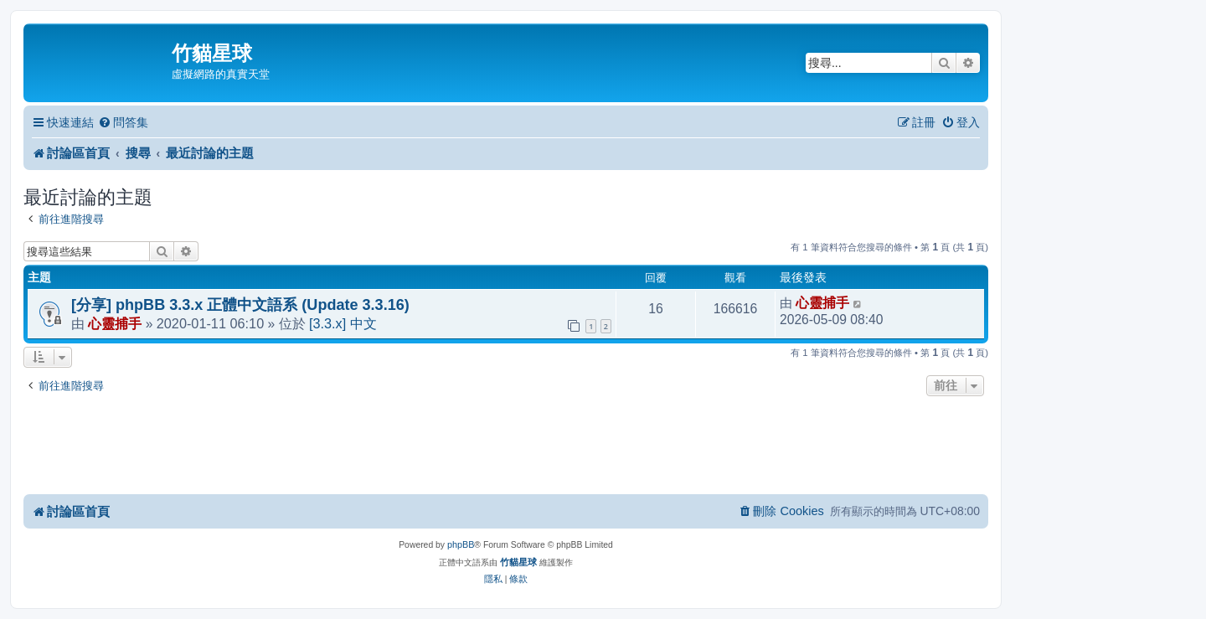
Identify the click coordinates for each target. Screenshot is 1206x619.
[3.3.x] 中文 (343, 323)
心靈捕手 (115, 323)
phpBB (460, 544)
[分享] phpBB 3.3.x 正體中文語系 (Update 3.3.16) (240, 305)
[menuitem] (123, 123)
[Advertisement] (506, 446)
